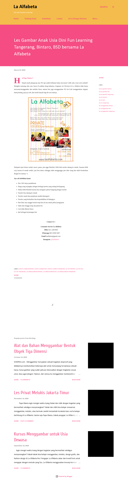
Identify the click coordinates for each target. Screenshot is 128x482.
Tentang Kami (30, 19)
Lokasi (59, 19)
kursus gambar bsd (104, 91)
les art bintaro (103, 97)
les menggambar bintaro (106, 106)
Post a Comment (27, 421)
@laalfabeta (55, 239)
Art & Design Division (77, 19)
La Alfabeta (25, 6)
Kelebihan (46, 19)
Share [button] (101, 78)
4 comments (25, 380)
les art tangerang (104, 103)
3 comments (25, 468)
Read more (76, 380)
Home (16, 19)
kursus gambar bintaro (105, 89)
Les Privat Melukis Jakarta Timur (41, 392)
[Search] (104, 6)
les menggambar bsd (105, 108)
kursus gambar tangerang (106, 94)
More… (96, 19)
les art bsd (102, 100)
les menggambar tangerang (107, 111)
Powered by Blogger (64, 476)
